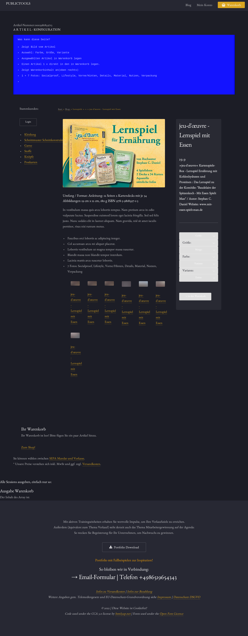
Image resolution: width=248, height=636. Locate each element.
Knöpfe (29, 157)
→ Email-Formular (93, 578)
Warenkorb (234, 5)
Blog (188, 5)
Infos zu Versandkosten (110, 592)
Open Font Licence (171, 614)
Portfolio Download (126, 547)
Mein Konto (204, 5)
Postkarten (30, 162)
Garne (28, 146)
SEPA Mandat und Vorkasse (66, 459)
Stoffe (27, 151)
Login (28, 122)
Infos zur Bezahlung (139, 592)
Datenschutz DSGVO (186, 597)
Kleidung (30, 135)
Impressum (164, 597)
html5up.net (122, 614)
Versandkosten (91, 464)
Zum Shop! (28, 447)
